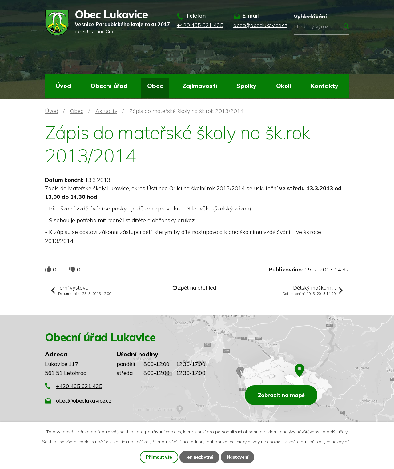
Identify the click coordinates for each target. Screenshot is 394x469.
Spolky (246, 86)
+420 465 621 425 (79, 386)
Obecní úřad (108, 86)
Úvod (63, 86)
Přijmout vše (159, 457)
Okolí (283, 86)
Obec (155, 86)
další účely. (337, 432)
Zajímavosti (199, 86)
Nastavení (237, 457)
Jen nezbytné (199, 457)
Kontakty (324, 86)
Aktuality (106, 110)
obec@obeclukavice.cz (83, 400)
